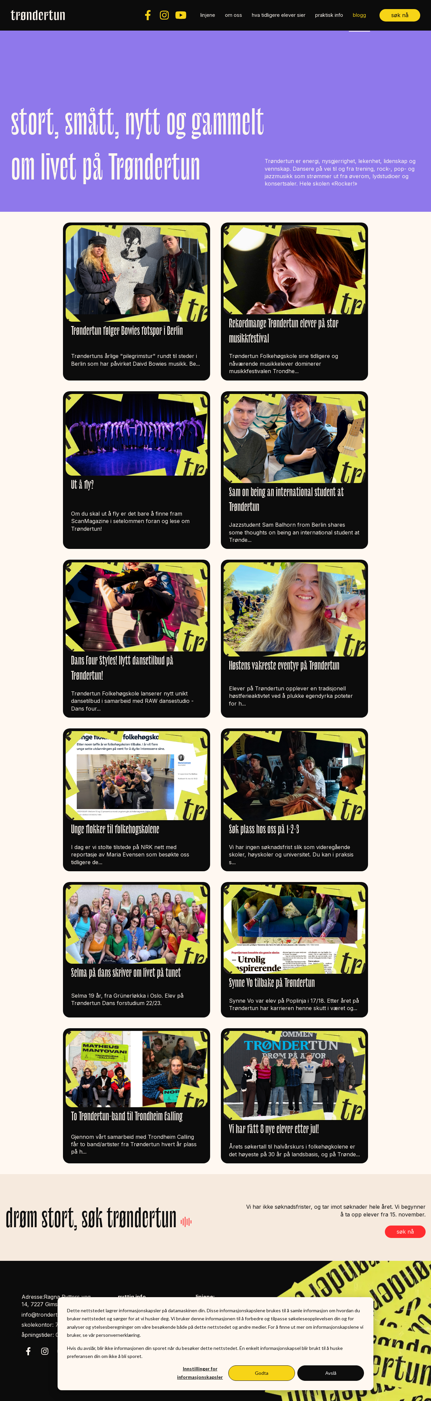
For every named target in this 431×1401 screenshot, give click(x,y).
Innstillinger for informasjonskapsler (200, 1373)
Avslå (330, 1373)
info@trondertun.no (47, 1314)
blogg (359, 15)
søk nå (399, 15)
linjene (207, 15)
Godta (261, 1373)
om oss (233, 15)
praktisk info (329, 15)
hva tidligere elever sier (278, 15)
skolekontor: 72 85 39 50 (54, 1324)
